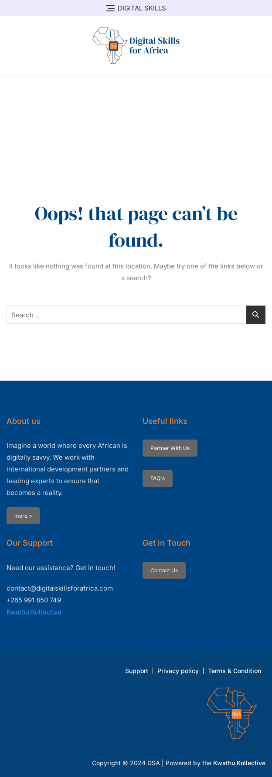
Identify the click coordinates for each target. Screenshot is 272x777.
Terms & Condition (234, 670)
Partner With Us (170, 448)
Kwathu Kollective (34, 612)
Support (136, 670)
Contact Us (164, 570)
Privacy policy (178, 670)
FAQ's (157, 478)
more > (23, 515)
